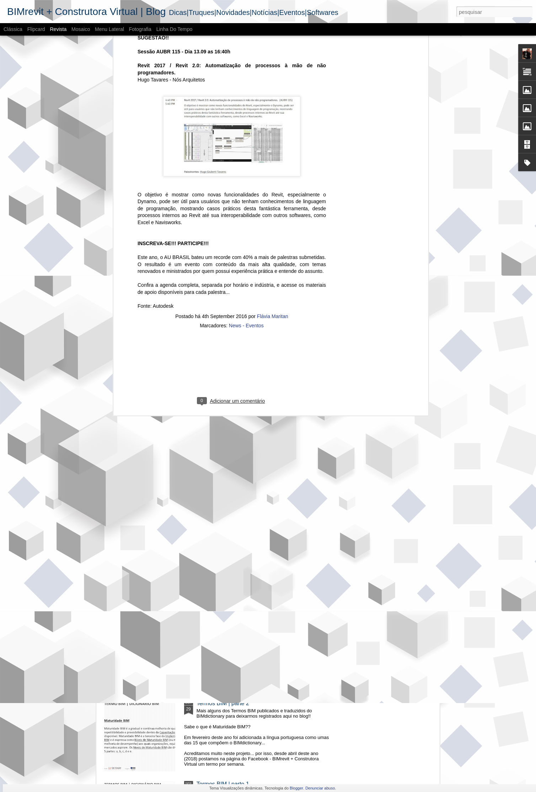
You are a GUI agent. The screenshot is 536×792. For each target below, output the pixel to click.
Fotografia (140, 29)
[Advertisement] (232, 209)
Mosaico (80, 29)
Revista (58, 29)
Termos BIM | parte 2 (223, 703)
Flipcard (36, 29)
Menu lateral (109, 29)
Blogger (296, 788)
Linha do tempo (174, 29)
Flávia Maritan (272, 154)
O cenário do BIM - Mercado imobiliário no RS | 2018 (263, 542)
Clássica (13, 29)
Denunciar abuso (320, 788)
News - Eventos (246, 163)
